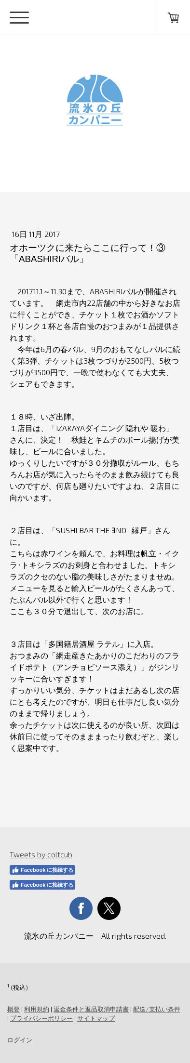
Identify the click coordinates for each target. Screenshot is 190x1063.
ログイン (19, 1040)
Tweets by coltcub (41, 854)
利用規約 (36, 1009)
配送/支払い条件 (156, 1009)
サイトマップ (96, 1018)
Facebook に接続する (42, 870)
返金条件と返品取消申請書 (91, 1009)
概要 (13, 1009)
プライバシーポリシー (41, 1018)
